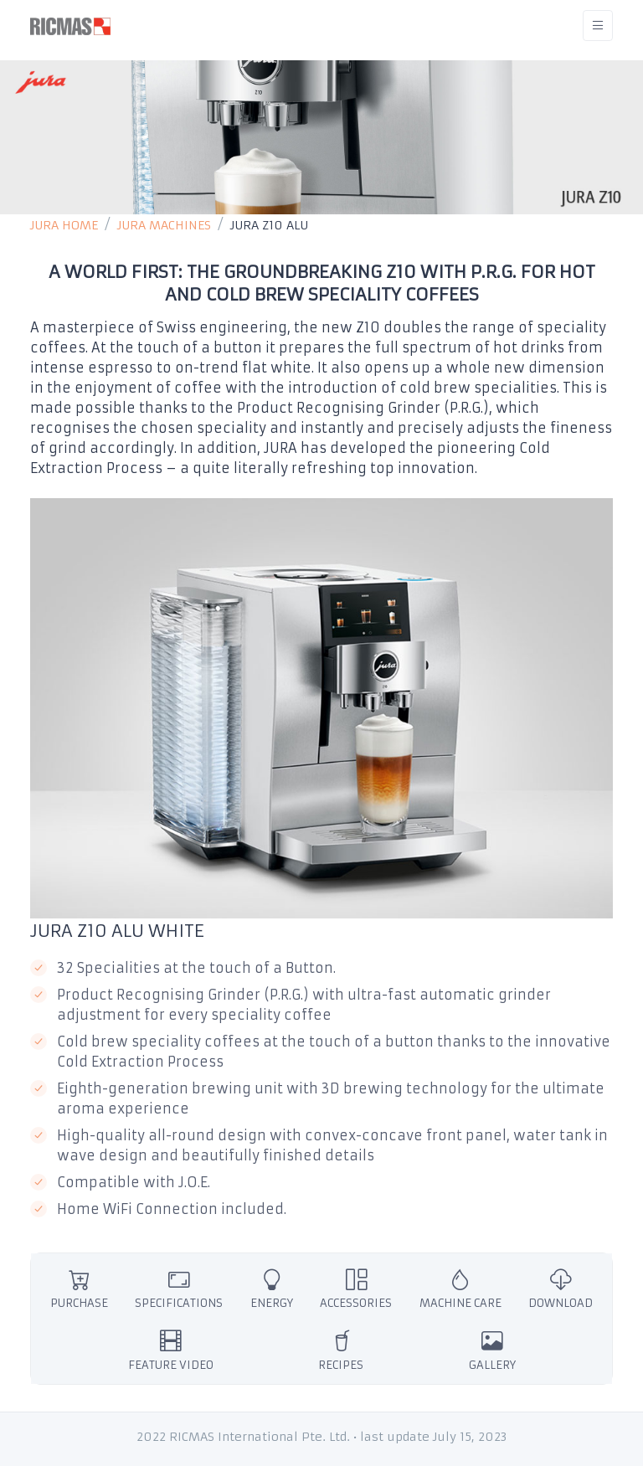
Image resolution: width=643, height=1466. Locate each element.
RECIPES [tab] (340, 1350)
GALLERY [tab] (492, 1350)
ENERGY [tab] (271, 1288)
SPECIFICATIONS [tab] (179, 1288)
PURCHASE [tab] (79, 1288)
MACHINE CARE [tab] (460, 1288)
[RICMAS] (70, 25)
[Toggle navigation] (598, 25)
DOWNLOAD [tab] (560, 1288)
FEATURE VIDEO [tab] (170, 1350)
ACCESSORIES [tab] (356, 1288)
